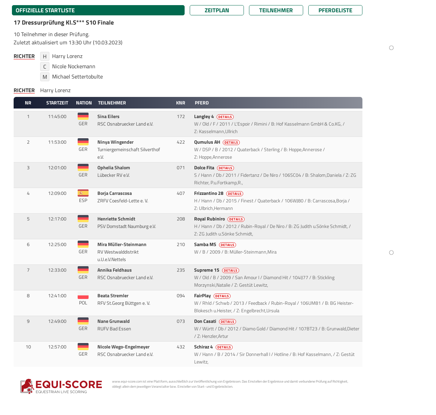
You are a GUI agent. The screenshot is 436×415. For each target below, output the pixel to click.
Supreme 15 (217, 270)
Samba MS (215, 244)
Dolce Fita (214, 167)
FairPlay (213, 295)
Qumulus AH (217, 142)
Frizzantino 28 (219, 193)
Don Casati (215, 321)
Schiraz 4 (214, 346)
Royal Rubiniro (220, 219)
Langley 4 (214, 116)
